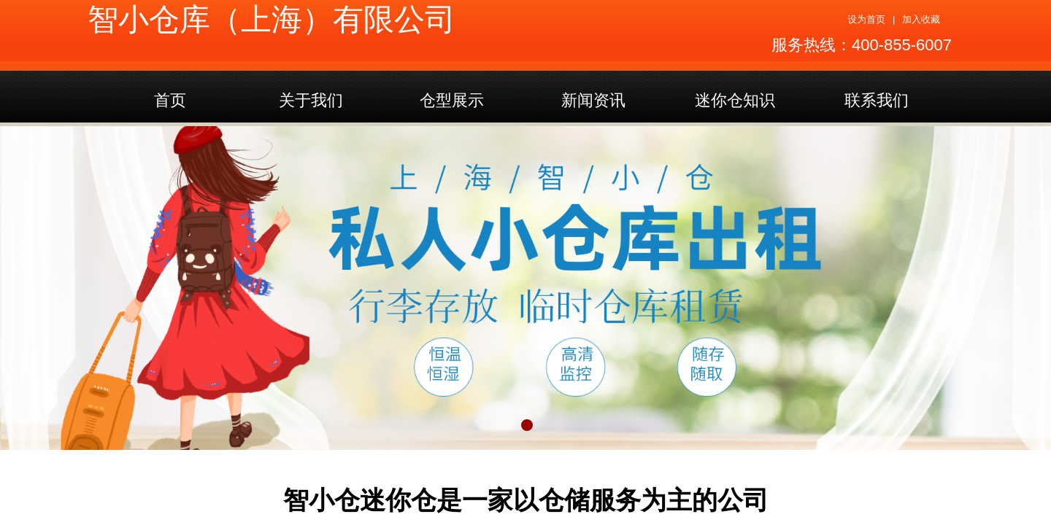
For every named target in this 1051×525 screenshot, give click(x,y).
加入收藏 (921, 19)
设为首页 (866, 19)
